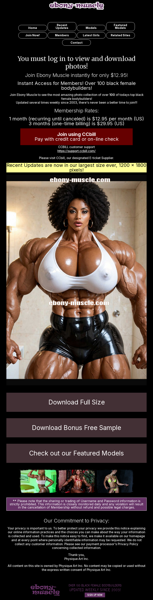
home (32, 28)
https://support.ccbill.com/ (76, 151)
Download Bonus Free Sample (76, 428)
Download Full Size (76, 402)
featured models (120, 26)
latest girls (91, 35)
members (62, 35)
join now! (32, 35)
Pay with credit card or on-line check (77, 136)
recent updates (62, 26)
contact (76, 42)
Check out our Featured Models (76, 453)
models (91, 28)
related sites (120, 35)
